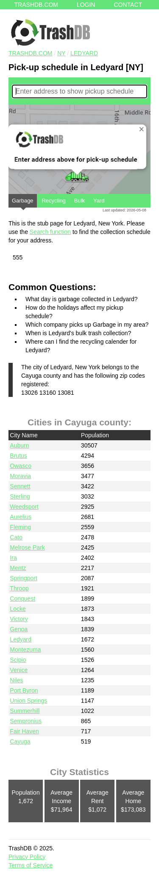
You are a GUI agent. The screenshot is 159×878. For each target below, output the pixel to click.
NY (61, 53)
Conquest (22, 598)
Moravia (20, 476)
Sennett (20, 486)
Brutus (18, 455)
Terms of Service (30, 865)
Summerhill (24, 710)
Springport (23, 578)
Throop (19, 588)
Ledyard (84, 53)
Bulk (79, 200)
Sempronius (26, 721)
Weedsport (24, 506)
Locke (17, 608)
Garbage (22, 202)
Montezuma (25, 649)
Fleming (20, 527)
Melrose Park (27, 547)
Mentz (18, 567)
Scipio (18, 659)
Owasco (20, 465)
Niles (16, 680)
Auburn (19, 445)
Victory (19, 619)
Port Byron (24, 690)
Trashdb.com (36, 4)
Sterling (20, 496)
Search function (50, 231)
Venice (19, 670)
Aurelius (20, 516)
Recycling (53, 200)
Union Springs (28, 700)
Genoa (19, 629)
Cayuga (20, 741)
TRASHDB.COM (30, 53)
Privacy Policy (26, 856)
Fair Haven (24, 731)
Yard (99, 200)
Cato (16, 537)
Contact (128, 4)
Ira (13, 557)
